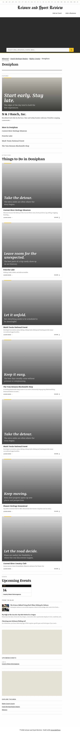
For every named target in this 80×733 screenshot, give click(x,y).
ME (58, 2)
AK (6, 2)
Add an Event (57, 13)
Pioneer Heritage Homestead (15, 506)
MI (68, 2)
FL (29, 2)
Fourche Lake (7, 136)
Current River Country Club (14, 563)
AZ (9, 2)
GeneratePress (55, 730)
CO (19, 2)
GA (32, 2)
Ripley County (34, 58)
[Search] (71, 50)
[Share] (57, 217)
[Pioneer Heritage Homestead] (32, 481)
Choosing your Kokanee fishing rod (14, 621)
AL (3, 2)
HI (35, 2)
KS (49, 2)
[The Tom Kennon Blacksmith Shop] (32, 362)
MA (65, 2)
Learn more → (6, 120)
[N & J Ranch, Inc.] (32, 94)
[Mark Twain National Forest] (32, 302)
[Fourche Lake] (32, 245)
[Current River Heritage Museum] (32, 185)
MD (62, 2)
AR (13, 2)
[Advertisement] (40, 33)
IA (46, 2)
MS (75, 2)
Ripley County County (8, 703)
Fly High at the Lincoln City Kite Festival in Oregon (19, 615)
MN (71, 2)
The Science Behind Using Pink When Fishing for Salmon (29, 605)
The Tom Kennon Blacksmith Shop (15, 146)
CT (23, 2)
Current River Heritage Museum (14, 131)
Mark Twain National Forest (13, 141)
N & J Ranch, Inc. (14, 114)
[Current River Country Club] (32, 538)
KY (52, 2)
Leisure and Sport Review (40, 7)
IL (40, 2)
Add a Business (71, 13)
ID (37, 2)
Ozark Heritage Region (19, 58)
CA (16, 2)
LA (55, 2)
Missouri (5, 58)
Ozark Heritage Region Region (11, 707)
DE (26, 2)
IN (43, 2)
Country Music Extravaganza (10, 664)
